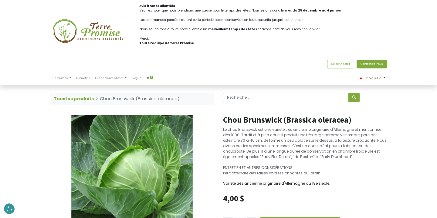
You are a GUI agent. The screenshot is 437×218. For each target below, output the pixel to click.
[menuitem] (83, 78)
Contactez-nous (372, 63)
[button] (9, 208)
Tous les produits (74, 99)
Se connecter (340, 63)
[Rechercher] (354, 97)
